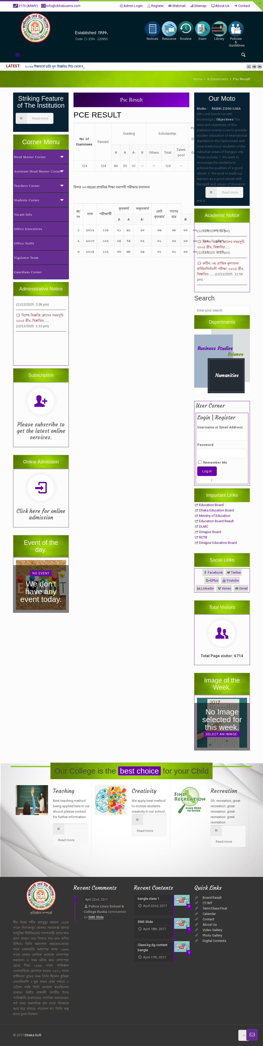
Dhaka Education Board (216, 510)
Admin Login (133, 6)
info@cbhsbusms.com (63, 6)
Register (157, 6)
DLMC (203, 526)
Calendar (209, 914)
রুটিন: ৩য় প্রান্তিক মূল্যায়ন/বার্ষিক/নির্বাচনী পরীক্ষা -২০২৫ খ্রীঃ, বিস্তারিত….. (220, 275)
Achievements (217, 79)
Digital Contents (214, 941)
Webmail (178, 6)
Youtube (233, 580)
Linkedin (207, 588)
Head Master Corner (30, 157)
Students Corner (26, 200)
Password (205, 445)
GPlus (214, 580)
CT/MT (207, 903)
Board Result (212, 898)
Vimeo (226, 588)
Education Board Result (216, 521)
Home (197, 79)
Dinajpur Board (210, 532)
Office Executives (28, 229)
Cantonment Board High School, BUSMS (91, 25)
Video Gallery (212, 930)
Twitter (236, 572)
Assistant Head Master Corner (37, 171)
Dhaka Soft (33, 1035)
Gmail (243, 588)
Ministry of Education (214, 516)
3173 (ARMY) (28, 6)
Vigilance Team (26, 258)
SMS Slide (96, 917)
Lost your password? (230, 480)
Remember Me (212, 462)
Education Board (211, 505)
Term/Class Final (215, 908)
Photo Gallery (212, 935)
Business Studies (215, 348)
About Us (222, 6)
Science (235, 354)
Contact (244, 6)
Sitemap (200, 6)
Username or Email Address (220, 427)
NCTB (203, 537)
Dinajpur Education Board (218, 543)
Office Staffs (24, 243)
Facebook (215, 572)
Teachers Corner (27, 186)
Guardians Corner (28, 272)
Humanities (227, 375)
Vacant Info (23, 214)
